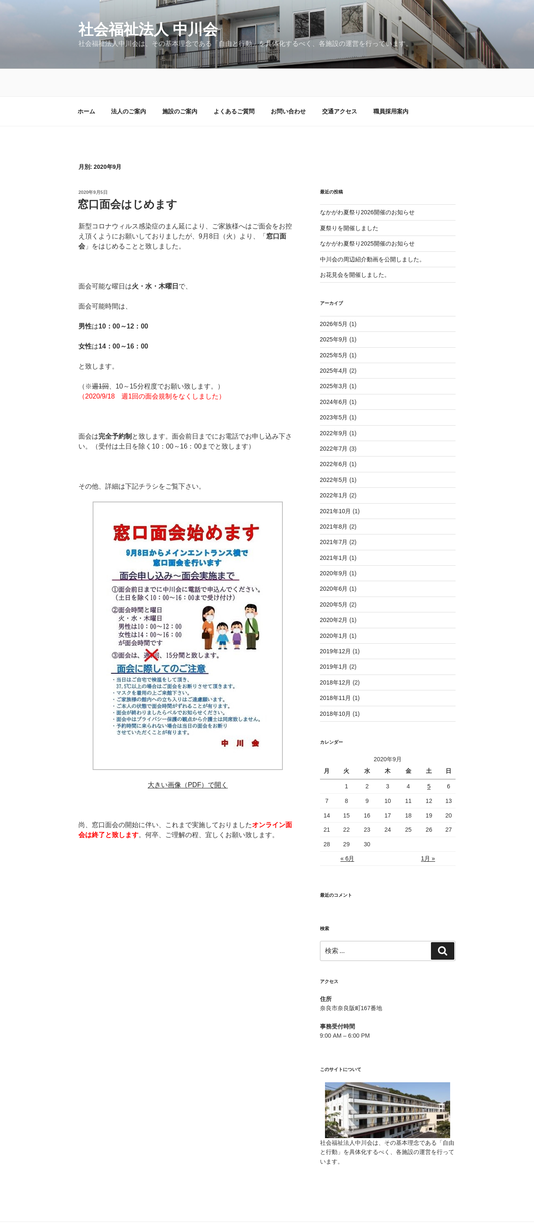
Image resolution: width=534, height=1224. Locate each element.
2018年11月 (335, 670)
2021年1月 (334, 530)
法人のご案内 (128, 83)
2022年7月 (334, 421)
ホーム (86, 83)
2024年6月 (334, 374)
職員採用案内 (390, 83)
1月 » (428, 831)
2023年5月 (334, 389)
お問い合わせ (288, 83)
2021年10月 (335, 483)
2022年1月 (334, 467)
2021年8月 (334, 499)
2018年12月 (335, 655)
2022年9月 (334, 405)
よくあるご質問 (234, 83)
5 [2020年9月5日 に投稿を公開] (429, 758)
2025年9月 (334, 312)
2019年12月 (335, 623)
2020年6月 (334, 561)
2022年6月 (334, 436)
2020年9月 (334, 545)
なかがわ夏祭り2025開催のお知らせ (367, 216)
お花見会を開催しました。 (355, 247)
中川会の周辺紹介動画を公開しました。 (372, 231)
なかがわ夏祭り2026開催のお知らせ (367, 184)
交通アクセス (339, 83)
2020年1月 (334, 608)
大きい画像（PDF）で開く (188, 757)
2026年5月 (334, 296)
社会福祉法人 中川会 (148, 29)
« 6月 (347, 831)
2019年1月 (334, 639)
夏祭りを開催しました (349, 200)
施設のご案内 (179, 83)
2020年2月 (334, 592)
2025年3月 (334, 358)
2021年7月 (334, 514)
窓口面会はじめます (127, 177)
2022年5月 (334, 452)
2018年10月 (335, 686)
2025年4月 (334, 343)
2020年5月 (334, 577)
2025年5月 (334, 327)
